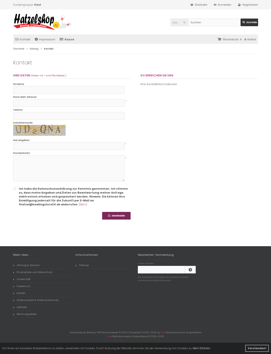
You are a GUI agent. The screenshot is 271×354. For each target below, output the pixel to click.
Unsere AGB (21, 279)
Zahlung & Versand (26, 265)
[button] (179, 22)
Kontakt (22, 39)
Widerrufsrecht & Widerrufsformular (36, 300)
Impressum (45, 39)
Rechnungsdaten (25, 314)
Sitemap (82, 265)
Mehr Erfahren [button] (201, 348)
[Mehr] (83, 204)
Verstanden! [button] (257, 348)
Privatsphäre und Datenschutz (32, 272)
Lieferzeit (20, 307)
